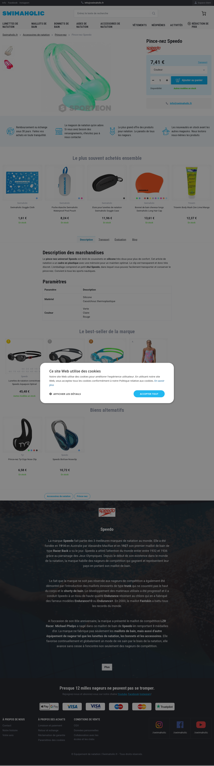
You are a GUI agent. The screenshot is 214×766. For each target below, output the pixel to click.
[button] (65, 394)
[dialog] (107, 383)
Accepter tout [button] (148, 393)
